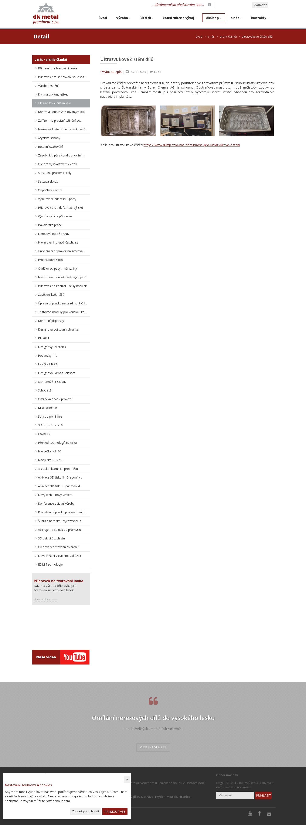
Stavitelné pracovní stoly (54, 173)
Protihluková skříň (50, 260)
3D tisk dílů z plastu (51, 538)
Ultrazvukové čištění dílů (54, 103)
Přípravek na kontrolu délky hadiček (62, 286)
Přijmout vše (115, 812)
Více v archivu (42, 599)
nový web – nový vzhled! (55, 495)
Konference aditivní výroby (56, 503)
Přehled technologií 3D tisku (57, 443)
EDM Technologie (50, 564)
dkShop (213, 17)
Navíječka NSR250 (50, 460)
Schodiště (44, 390)
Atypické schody (49, 138)
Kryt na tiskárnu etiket (53, 94)
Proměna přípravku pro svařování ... (62, 512)
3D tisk (147, 17)
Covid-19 (44, 434)
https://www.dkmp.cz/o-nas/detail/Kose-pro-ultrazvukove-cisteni (192, 145)
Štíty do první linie (50, 416)
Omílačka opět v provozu (55, 399)
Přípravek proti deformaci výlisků (60, 208)
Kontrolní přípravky (51, 321)
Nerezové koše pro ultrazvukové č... (62, 129)
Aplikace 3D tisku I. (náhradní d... (60, 486)
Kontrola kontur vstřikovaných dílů (61, 112)
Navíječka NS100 (49, 451)
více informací (153, 747)
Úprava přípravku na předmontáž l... (62, 303)
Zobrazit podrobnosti (85, 811)
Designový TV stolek (52, 347)
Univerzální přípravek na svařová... (61, 251)
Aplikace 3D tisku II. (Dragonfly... (60, 477)
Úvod (103, 17)
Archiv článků (228, 36)
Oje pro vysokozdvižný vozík (57, 164)
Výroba (123, 17)
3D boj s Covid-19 (50, 425)
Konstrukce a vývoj (180, 17)
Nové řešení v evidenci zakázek (59, 556)
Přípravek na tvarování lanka (57, 68)
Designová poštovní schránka (58, 329)
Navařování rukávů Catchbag (58, 242)
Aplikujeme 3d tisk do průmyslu (59, 530)
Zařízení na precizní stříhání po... (60, 120)
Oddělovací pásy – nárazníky (57, 268)
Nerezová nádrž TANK (53, 234)
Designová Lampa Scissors (56, 373)
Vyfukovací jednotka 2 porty (57, 199)
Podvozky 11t (47, 355)
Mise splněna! (47, 408)
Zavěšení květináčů (51, 295)
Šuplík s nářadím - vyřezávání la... (60, 521)
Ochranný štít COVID (52, 382)
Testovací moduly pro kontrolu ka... (62, 312)
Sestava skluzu (48, 181)
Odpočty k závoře (50, 190)
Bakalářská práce (50, 225)
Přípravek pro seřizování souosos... (62, 77)
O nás (236, 17)
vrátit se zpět (111, 71)
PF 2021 (43, 338)
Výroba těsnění (48, 86)
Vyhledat (260, 5)
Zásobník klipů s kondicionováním (61, 155)
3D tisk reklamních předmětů (58, 469)
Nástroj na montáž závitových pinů (62, 277)
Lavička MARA (48, 364)
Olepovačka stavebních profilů (58, 547)
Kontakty (260, 17)
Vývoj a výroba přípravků (55, 216)
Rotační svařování (50, 147)
